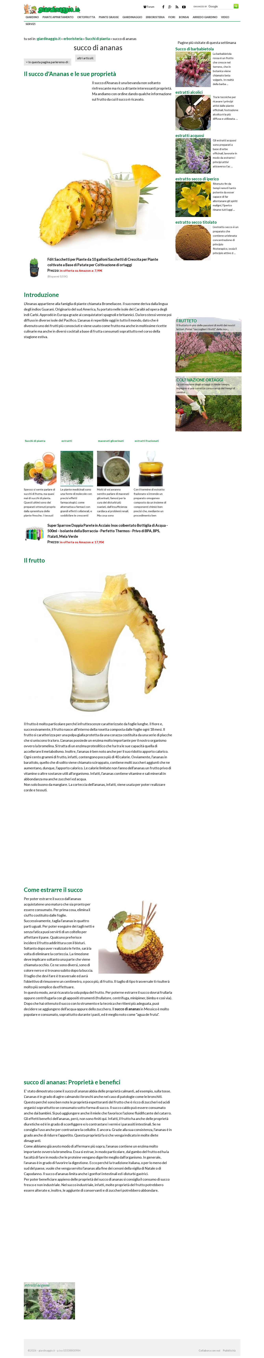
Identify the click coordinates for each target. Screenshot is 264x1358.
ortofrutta (86, 17)
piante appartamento (58, 17)
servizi (30, 24)
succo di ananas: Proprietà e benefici (72, 1081)
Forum (149, 6)
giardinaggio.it (49, 38)
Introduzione (41, 294)
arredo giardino (205, 17)
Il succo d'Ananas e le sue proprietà (70, 73)
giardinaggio (132, 17)
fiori (171, 17)
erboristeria (155, 17)
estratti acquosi (37, 1285)
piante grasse (109, 17)
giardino (32, 17)
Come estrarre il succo (53, 889)
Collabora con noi (209, 1350)
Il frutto (34, 560)
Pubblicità (229, 1350)
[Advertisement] (70, 33)
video (225, 17)
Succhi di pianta (97, 38)
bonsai (184, 17)
